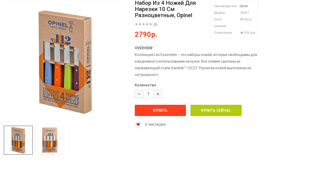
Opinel (244, 6)
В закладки (150, 124)
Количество (145, 85)
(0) (155, 24)
